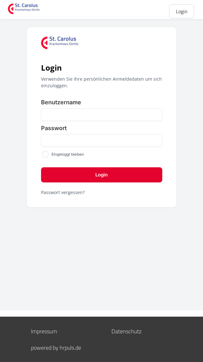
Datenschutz (126, 331)
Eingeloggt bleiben (67, 154)
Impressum (44, 331)
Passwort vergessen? (63, 192)
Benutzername (61, 102)
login (101, 175)
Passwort (54, 128)
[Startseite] (33, 8)
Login (182, 11)
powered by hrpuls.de (56, 347)
